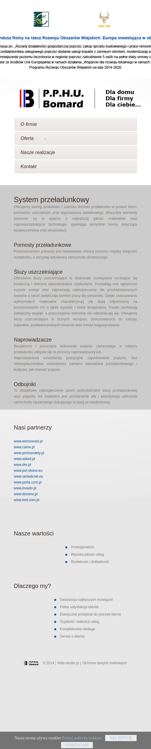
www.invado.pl (25, 488)
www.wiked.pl (24, 459)
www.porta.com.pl (28, 482)
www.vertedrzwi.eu (28, 476)
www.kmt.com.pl (26, 500)
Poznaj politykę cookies (81, 740)
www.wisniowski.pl (28, 441)
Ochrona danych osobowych (104, 663)
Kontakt (28, 166)
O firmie (29, 124)
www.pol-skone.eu (28, 471)
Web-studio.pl (68, 663)
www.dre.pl (22, 465)
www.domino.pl (26, 494)
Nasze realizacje (38, 152)
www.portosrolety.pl (29, 453)
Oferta (33, 138)
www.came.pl (24, 447)
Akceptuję (120, 740)
